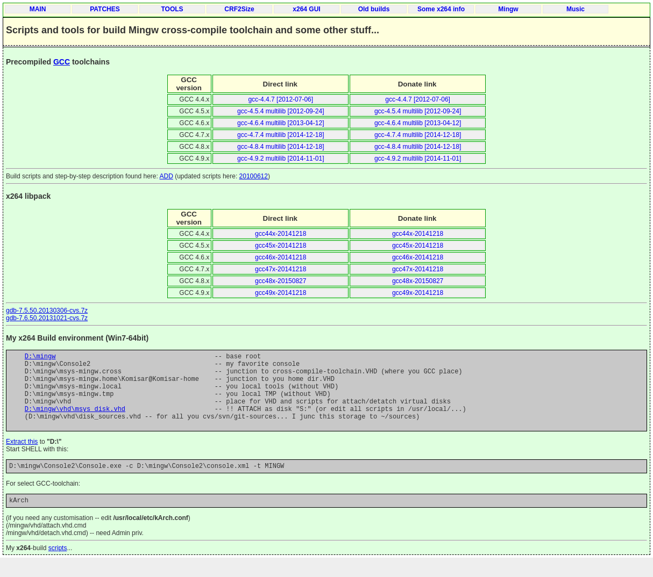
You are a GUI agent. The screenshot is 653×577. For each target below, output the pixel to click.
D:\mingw (40, 357)
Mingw (508, 9)
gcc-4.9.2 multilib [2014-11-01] (280, 158)
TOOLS (172, 9)
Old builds (374, 9)
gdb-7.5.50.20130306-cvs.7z (47, 310)
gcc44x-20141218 (280, 233)
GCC (61, 61)
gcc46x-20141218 (280, 257)
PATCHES (105, 9)
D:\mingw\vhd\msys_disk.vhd (75, 421)
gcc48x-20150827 (280, 281)
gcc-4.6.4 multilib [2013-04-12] (280, 123)
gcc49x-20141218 (280, 293)
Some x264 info (441, 9)
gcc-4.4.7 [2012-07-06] (280, 99)
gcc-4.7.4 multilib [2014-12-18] (280, 135)
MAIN (38, 9)
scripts (57, 567)
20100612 (253, 176)
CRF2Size (239, 9)
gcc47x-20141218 (280, 269)
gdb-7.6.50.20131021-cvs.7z (47, 318)
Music (575, 9)
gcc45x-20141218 (280, 245)
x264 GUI (306, 9)
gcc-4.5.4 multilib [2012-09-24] (280, 111)
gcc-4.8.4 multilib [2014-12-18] (280, 146)
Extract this (22, 457)
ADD (166, 176)
